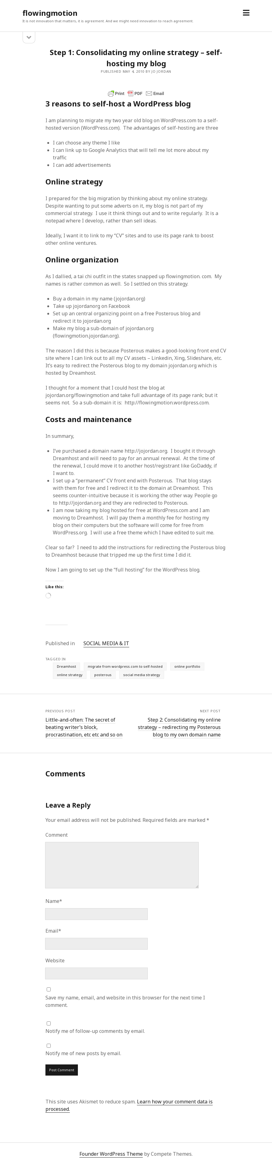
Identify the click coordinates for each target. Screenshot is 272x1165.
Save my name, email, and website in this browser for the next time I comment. (125, 1001)
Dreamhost (66, 666)
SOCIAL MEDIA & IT (106, 643)
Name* (53, 901)
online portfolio (187, 666)
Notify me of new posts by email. (83, 1053)
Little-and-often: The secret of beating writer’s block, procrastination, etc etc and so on (83, 727)
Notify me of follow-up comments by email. (95, 1031)
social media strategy (141, 674)
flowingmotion (50, 13)
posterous (103, 674)
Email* (53, 930)
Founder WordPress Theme (111, 1153)
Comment (56, 834)
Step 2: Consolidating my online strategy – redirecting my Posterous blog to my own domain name (179, 727)
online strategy (70, 674)
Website (55, 960)
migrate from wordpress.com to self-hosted (125, 666)
